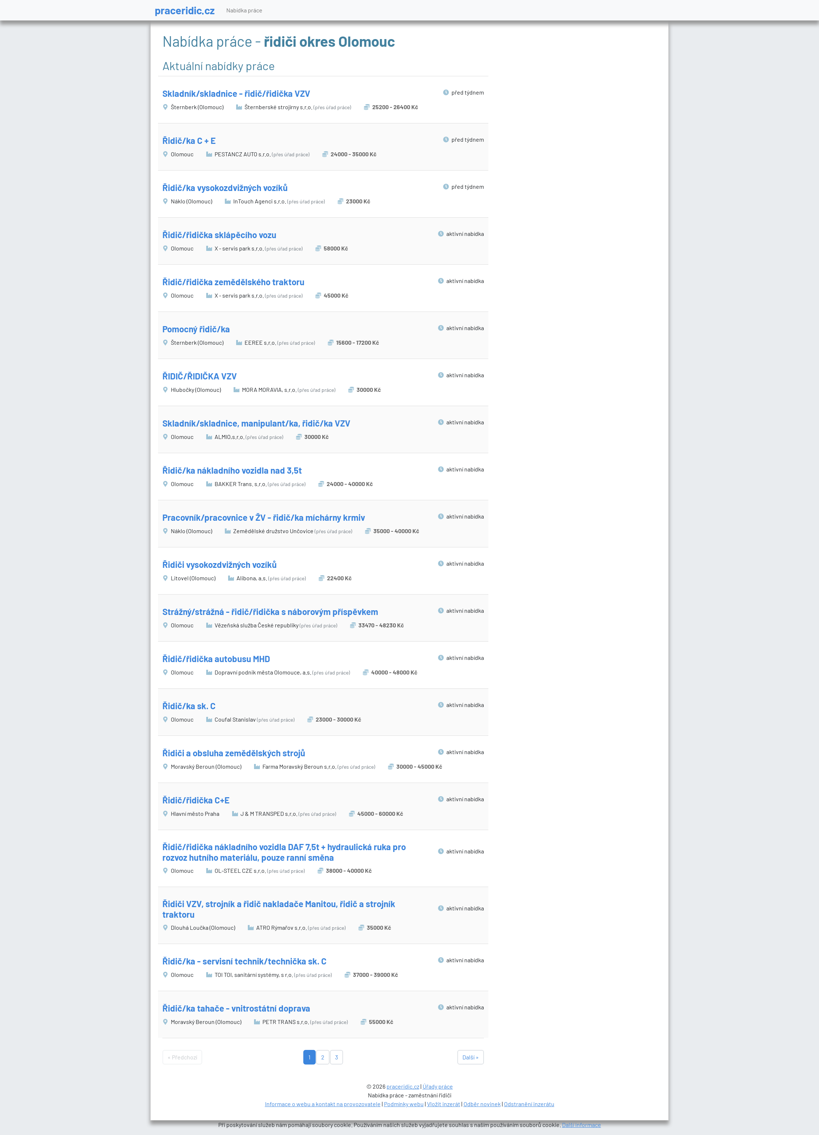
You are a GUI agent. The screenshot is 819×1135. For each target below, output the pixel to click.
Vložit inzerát (443, 1103)
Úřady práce (438, 1086)
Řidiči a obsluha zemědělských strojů (233, 753)
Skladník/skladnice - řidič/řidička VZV (236, 93)
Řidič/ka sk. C (189, 705)
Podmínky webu (404, 1103)
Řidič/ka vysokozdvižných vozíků (225, 187)
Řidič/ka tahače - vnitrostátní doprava (236, 1008)
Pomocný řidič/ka (196, 329)
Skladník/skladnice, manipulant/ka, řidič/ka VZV (256, 423)
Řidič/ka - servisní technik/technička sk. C (244, 961)
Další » (470, 1057)
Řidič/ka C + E (189, 140)
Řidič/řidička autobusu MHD (216, 658)
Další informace (581, 1124)
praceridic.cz (185, 10)
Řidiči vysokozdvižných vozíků (219, 564)
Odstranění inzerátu (529, 1103)
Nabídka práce (244, 10)
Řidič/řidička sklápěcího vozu (219, 234)
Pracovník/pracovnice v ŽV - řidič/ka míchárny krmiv (263, 517)
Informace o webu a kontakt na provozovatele (323, 1103)
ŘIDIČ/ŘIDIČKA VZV (199, 376)
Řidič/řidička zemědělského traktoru (233, 281)
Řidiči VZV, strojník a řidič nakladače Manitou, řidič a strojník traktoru (278, 909)
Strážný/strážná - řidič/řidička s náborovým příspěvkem (270, 611)
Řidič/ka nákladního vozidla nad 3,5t (232, 470)
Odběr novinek (482, 1103)
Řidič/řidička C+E (196, 800)
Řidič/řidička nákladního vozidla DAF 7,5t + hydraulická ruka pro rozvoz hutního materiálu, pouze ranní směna (284, 852)
